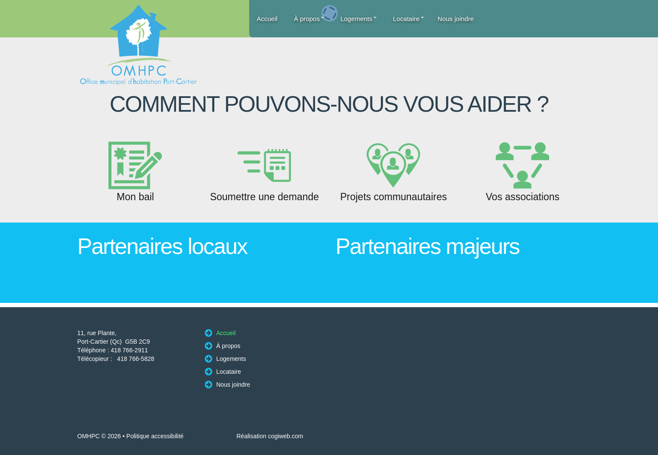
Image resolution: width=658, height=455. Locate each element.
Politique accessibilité (155, 436)
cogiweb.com (285, 436)
